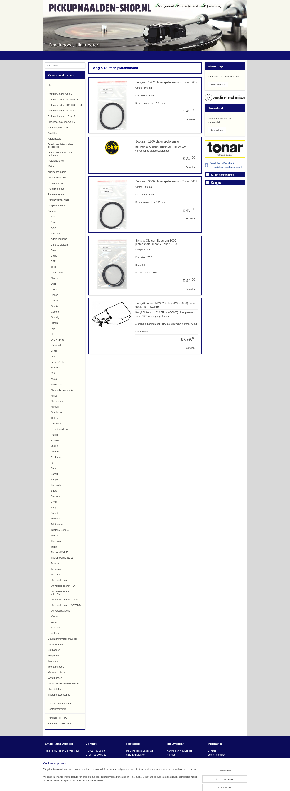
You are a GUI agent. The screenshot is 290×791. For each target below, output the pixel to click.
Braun (54, 250)
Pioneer (55, 440)
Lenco (54, 350)
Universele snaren (60, 580)
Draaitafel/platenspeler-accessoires (60, 145)
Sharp (54, 490)
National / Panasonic (62, 390)
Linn (53, 356)
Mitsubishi (56, 384)
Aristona (55, 233)
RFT (53, 462)
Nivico (54, 395)
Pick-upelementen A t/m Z (61, 116)
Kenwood (56, 345)
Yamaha (55, 627)
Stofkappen (54, 649)
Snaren (52, 211)
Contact (212, 750)
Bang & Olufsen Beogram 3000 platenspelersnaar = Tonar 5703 (156, 242)
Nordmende (57, 401)
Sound (54, 513)
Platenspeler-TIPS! (58, 717)
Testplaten (53, 655)
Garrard (55, 300)
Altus (53, 228)
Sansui (54, 474)
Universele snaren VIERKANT (60, 592)
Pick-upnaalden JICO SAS (62, 110)
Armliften (52, 133)
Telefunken (57, 524)
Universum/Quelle (60, 610)
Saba (53, 468)
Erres (54, 289)
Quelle (54, 446)
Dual (53, 283)
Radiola (55, 451)
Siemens (55, 496)
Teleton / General (60, 530)
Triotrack (55, 574)
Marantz (55, 367)
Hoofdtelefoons (56, 689)
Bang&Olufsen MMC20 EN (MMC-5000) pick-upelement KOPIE (165, 305)
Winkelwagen (217, 84)
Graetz (54, 306)
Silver (54, 501)
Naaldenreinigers (57, 172)
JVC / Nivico (57, 339)
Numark (55, 406)
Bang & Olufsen (59, 244)
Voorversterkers (56, 672)
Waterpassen (55, 678)
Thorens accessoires (59, 694)
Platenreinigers (56, 194)
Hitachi (54, 323)
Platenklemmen (56, 188)
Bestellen (190, 119)
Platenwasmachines (58, 199)
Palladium (56, 423)
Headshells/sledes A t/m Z (62, 122)
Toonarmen (54, 661)
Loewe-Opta (57, 362)
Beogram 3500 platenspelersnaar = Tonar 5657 (166, 181)
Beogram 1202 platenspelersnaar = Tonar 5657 (166, 82)
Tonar (54, 546)
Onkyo (54, 418)
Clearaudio (57, 272)
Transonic (56, 569)
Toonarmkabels (56, 666)
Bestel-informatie (57, 709)
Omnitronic (57, 412)
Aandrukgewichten (58, 127)
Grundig (55, 317)
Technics (55, 518)
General (55, 311)
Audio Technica (59, 239)
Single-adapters (56, 205)
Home (51, 85)
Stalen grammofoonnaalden (62, 638)
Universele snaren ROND (64, 599)
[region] (120, 779)
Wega (54, 622)
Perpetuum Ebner (60, 429)
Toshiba (55, 563)
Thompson (56, 541)
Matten (51, 166)
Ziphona (55, 633)
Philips (54, 434)
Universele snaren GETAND (66, 605)
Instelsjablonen (56, 160)
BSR (53, 261)
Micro (54, 379)
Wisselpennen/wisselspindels (63, 683)
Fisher (54, 295)
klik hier (171, 754)
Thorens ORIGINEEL (62, 557)
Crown (54, 278)
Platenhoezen (55, 183)
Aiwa (53, 222)
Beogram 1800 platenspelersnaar (157, 141)
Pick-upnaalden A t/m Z (60, 93)
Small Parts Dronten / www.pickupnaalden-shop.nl (223, 165)
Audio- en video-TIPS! (59, 723)
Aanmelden (216, 130)
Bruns (54, 255)
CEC (53, 267)
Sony (53, 507)
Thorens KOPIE (59, 552)
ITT (53, 334)
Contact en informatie (59, 703)
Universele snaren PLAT (64, 585)
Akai (53, 216)
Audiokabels (54, 138)
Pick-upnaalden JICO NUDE (63, 99)
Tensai (54, 535)
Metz (53, 373)
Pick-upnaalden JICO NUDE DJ (65, 105)
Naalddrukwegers (57, 177)
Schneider (56, 485)
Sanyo (54, 479)
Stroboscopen (55, 644)
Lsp (53, 328)
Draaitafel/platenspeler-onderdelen (60, 154)
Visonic (55, 616)
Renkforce (56, 457)
